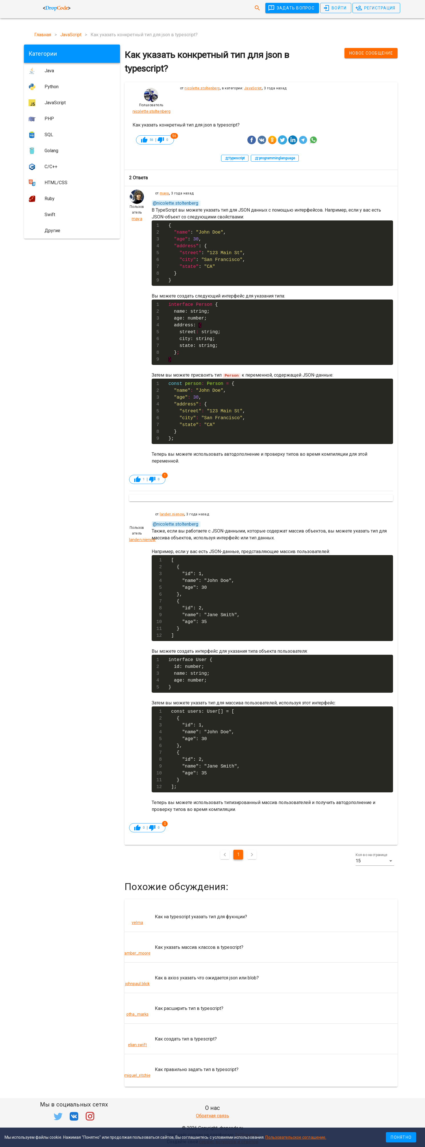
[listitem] (261, 916)
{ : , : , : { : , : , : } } (207, 253)
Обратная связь (212, 1115)
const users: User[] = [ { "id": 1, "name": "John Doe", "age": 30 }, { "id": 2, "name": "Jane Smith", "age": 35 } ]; (205, 749)
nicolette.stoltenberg (202, 88)
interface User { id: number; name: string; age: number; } (191, 673)
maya (164, 193)
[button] (375, 860)
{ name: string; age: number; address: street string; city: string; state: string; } (194, 332)
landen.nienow (172, 514)
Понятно (401, 1137)
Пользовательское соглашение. (295, 1137)
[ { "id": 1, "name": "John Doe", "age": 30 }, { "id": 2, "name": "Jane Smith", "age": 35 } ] (205, 598)
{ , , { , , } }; (207, 411)
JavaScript (253, 88)
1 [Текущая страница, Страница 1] (238, 854)
